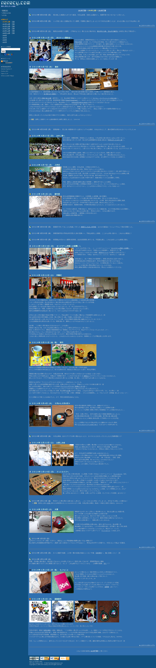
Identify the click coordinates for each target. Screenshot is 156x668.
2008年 (5, 35)
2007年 (5, 37)
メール (4, 15)
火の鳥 (68, 390)
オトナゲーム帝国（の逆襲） (120, 248)
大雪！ (49, 503)
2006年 (5, 40)
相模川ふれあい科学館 (88, 227)
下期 (13, 22)
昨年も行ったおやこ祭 (115, 140)
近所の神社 (47, 630)
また (105, 563)
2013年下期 (82, 10)
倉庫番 (107, 587)
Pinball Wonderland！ (72, 100)
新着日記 (5, 10)
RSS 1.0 (5, 61)
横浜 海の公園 (46, 98)
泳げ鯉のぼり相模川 (50, 94)
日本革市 (99, 553)
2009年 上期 (6, 33)
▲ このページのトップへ (147, 25)
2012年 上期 (6, 26)
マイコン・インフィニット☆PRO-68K (105, 98)
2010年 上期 (6, 31)
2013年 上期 (6, 24)
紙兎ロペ (87, 376)
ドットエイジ (118, 474)
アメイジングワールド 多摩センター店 (73, 386)
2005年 (5, 42)
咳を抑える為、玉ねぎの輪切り (107, 31)
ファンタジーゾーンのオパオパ (88, 424)
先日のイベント (104, 252)
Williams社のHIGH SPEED (80, 102)
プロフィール (6, 13)
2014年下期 (102, 10)
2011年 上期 (6, 28)
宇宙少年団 (78, 42)
